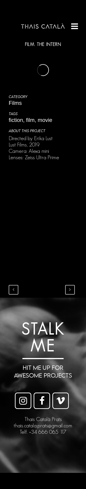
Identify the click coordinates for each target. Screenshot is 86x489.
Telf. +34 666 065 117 (43, 432)
